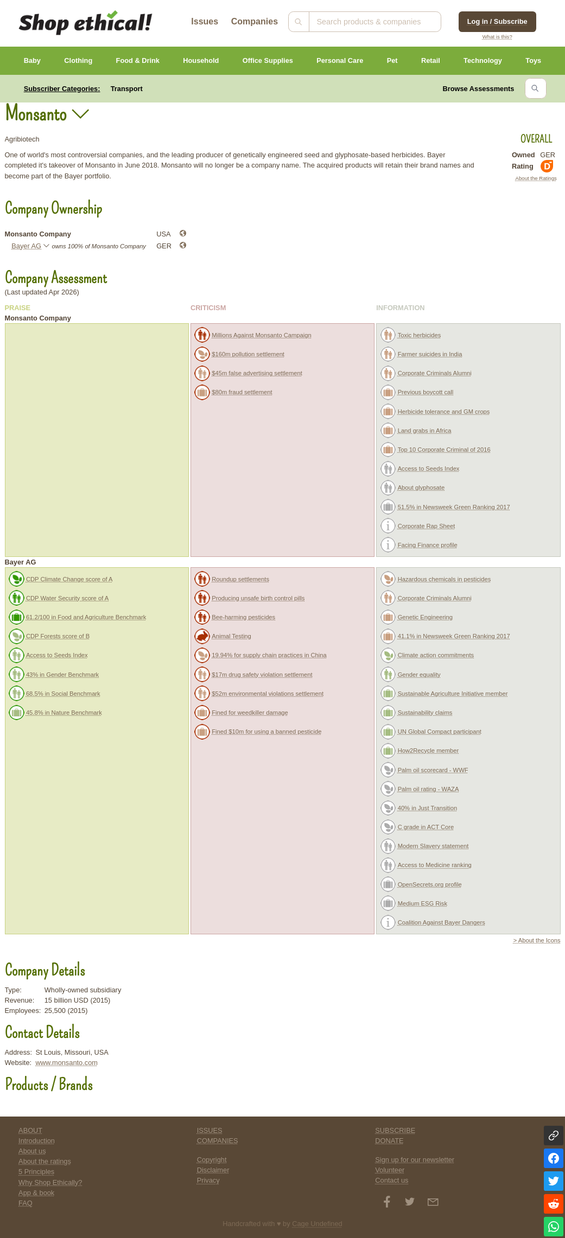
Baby (32, 60)
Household (201, 60)
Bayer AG (26, 246)
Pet (392, 60)
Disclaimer (213, 1170)
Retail (430, 60)
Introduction (36, 1141)
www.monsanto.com (66, 1063)
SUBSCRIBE (395, 1130)
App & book (36, 1193)
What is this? (497, 37)
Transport (127, 89)
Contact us (391, 1180)
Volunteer (389, 1170)
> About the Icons (537, 940)
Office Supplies (268, 60)
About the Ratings (536, 178)
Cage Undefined (317, 1224)
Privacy (208, 1180)
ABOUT (30, 1130)
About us (32, 1151)
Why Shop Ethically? (50, 1182)
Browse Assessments (479, 89)
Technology (483, 60)
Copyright (212, 1160)
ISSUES (210, 1130)
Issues (204, 21)
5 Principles (36, 1172)
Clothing (78, 60)
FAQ (25, 1203)
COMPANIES (217, 1141)
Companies (254, 21)
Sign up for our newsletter (414, 1160)
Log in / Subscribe (497, 21)
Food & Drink (138, 60)
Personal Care (339, 60)
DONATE (389, 1141)
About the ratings (44, 1161)
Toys (533, 60)
